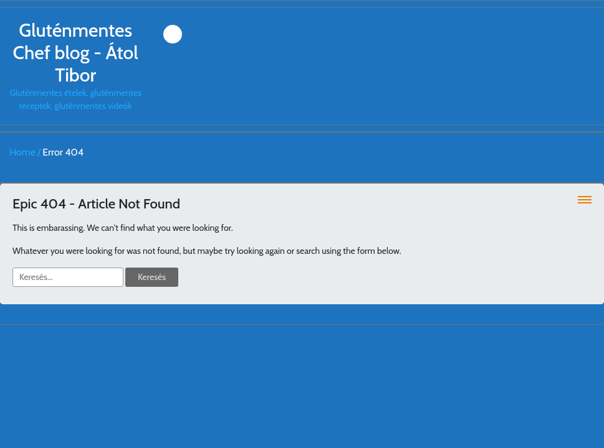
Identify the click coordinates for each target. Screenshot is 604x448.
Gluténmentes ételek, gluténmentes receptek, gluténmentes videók (75, 65)
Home (22, 152)
